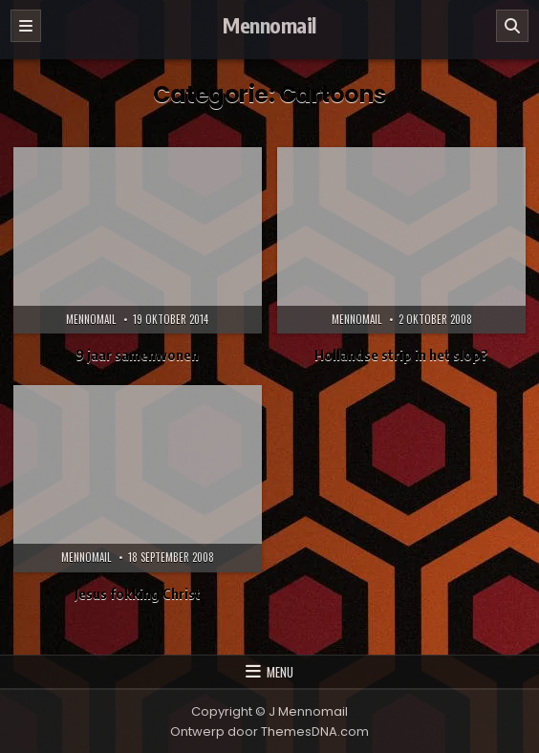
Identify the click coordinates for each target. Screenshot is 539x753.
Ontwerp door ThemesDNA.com (269, 731)
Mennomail (269, 24)
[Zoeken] (512, 26)
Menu (280, 671)
